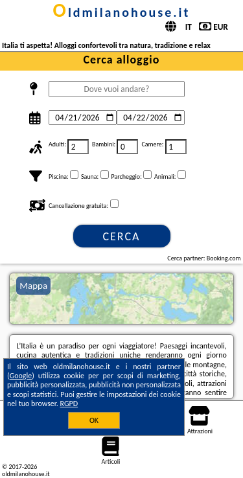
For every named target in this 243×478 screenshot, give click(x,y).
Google (21, 375)
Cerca (121, 236)
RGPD (69, 403)
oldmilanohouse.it (122, 12)
